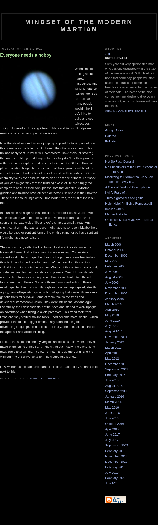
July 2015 (112, 380)
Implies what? (114, 209)
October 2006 (114, 250)
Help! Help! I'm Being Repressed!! (128, 203)
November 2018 (116, 456)
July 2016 (112, 418)
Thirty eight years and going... (125, 198)
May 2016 (112, 407)
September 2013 (116, 369)
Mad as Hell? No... (118, 214)
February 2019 (115, 467)
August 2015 (114, 386)
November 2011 (116, 337)
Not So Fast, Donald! (119, 161)
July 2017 (112, 440)
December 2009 (116, 293)
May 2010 (112, 315)
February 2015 (115, 375)
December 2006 (116, 255)
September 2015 (116, 391)
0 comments (50, 378)
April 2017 (112, 429)
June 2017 (112, 434)
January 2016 (114, 396)
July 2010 (112, 326)
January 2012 (114, 342)
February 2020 (115, 478)
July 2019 (112, 472)
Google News (114, 130)
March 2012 (113, 347)
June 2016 (112, 413)
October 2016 (114, 423)
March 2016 (113, 402)
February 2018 (115, 451)
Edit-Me (110, 136)
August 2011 (114, 331)
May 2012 (112, 358)
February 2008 (115, 266)
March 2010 (113, 304)
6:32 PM (32, 378)
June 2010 (112, 320)
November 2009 (116, 288)
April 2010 (112, 309)
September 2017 (116, 445)
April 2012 (112, 353)
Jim (107, 54)
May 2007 (112, 260)
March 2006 (113, 244)
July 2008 (112, 271)
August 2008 (114, 277)
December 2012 (116, 364)
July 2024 (112, 483)
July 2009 (112, 282)
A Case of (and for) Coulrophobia (128, 187)
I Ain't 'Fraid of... (116, 192)
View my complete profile (126, 111)
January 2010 (114, 299)
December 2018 (116, 461)
